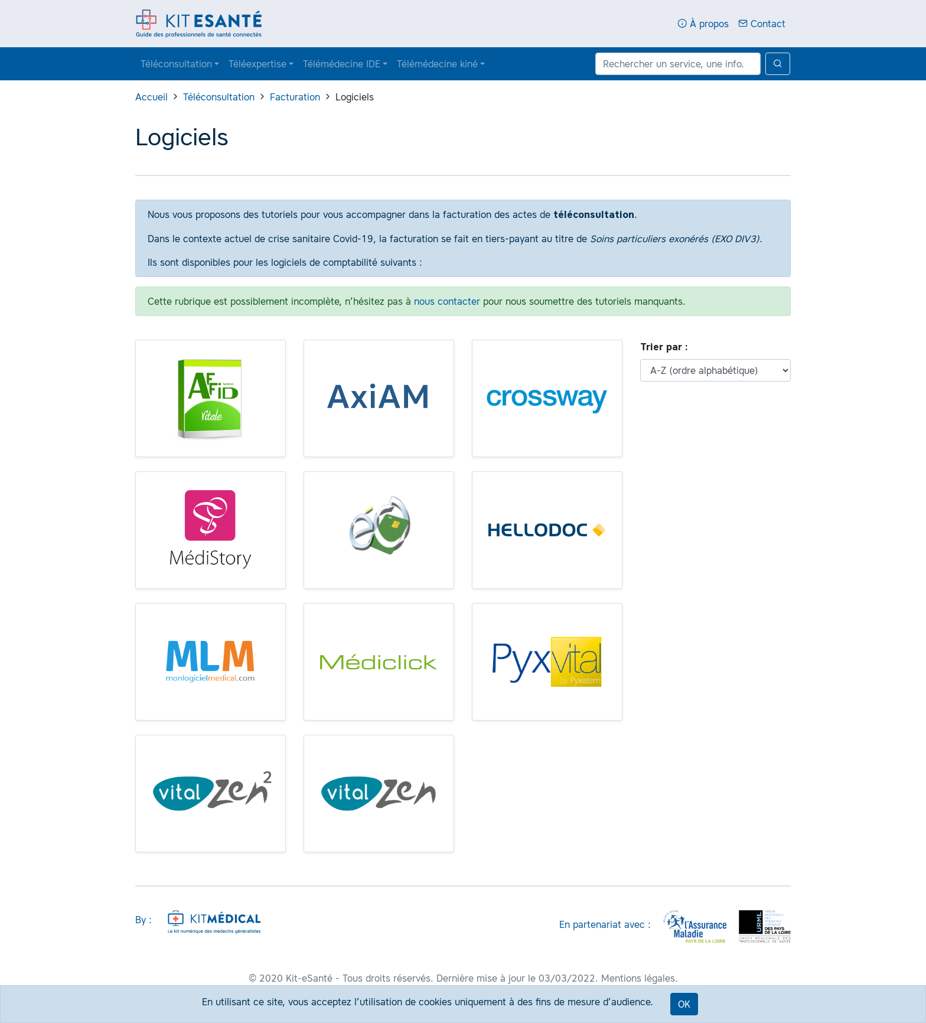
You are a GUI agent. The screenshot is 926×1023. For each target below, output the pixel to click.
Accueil (151, 97)
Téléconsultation (176, 64)
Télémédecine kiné (437, 64)
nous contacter (447, 301)
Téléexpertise (257, 64)
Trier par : (664, 347)
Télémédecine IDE (341, 64)
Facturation (295, 97)
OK (684, 1004)
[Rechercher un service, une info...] (678, 64)
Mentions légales (638, 978)
